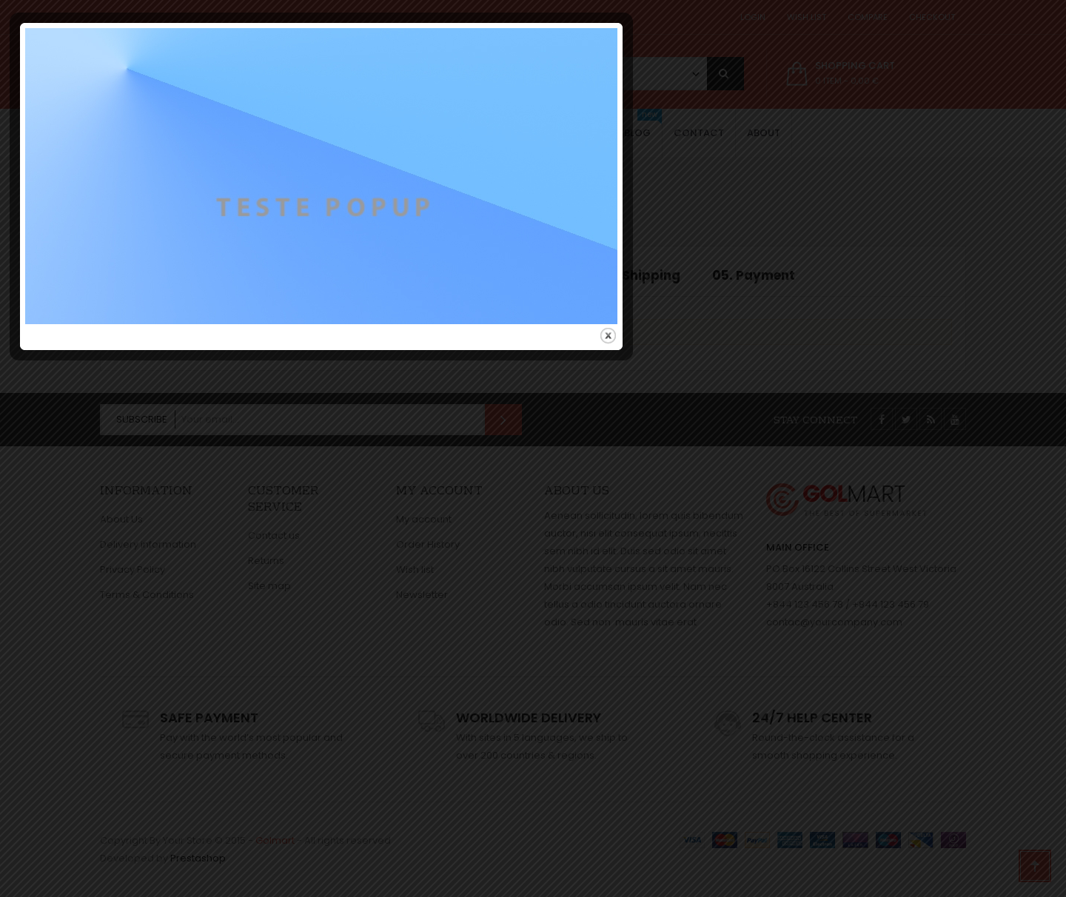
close (820, 591)
